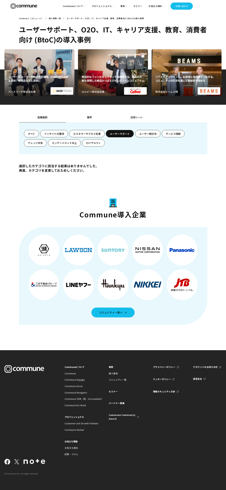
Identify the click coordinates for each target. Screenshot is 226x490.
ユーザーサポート (120, 134)
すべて (31, 134)
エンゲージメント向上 (64, 143)
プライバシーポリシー (164, 367)
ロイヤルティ (93, 143)
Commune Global (74, 429)
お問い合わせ (181, 6)
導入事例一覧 (55, 18)
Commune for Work (75, 405)
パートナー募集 (116, 403)
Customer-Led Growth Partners (80, 423)
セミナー (137, 6)
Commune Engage (75, 379)
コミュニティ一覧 (118, 379)
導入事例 (113, 373)
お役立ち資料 (71, 448)
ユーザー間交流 (148, 134)
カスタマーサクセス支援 (87, 134)
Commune (70, 373)
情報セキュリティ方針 (164, 391)
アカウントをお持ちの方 (205, 367)
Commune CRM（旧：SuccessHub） (80, 398)
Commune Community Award (122, 417)
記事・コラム (71, 454)
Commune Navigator (76, 392)
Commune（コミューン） (31, 18)
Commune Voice (74, 386)
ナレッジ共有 (35, 143)
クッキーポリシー (162, 379)
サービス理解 (173, 134)
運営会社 (197, 378)
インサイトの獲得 (54, 134)
